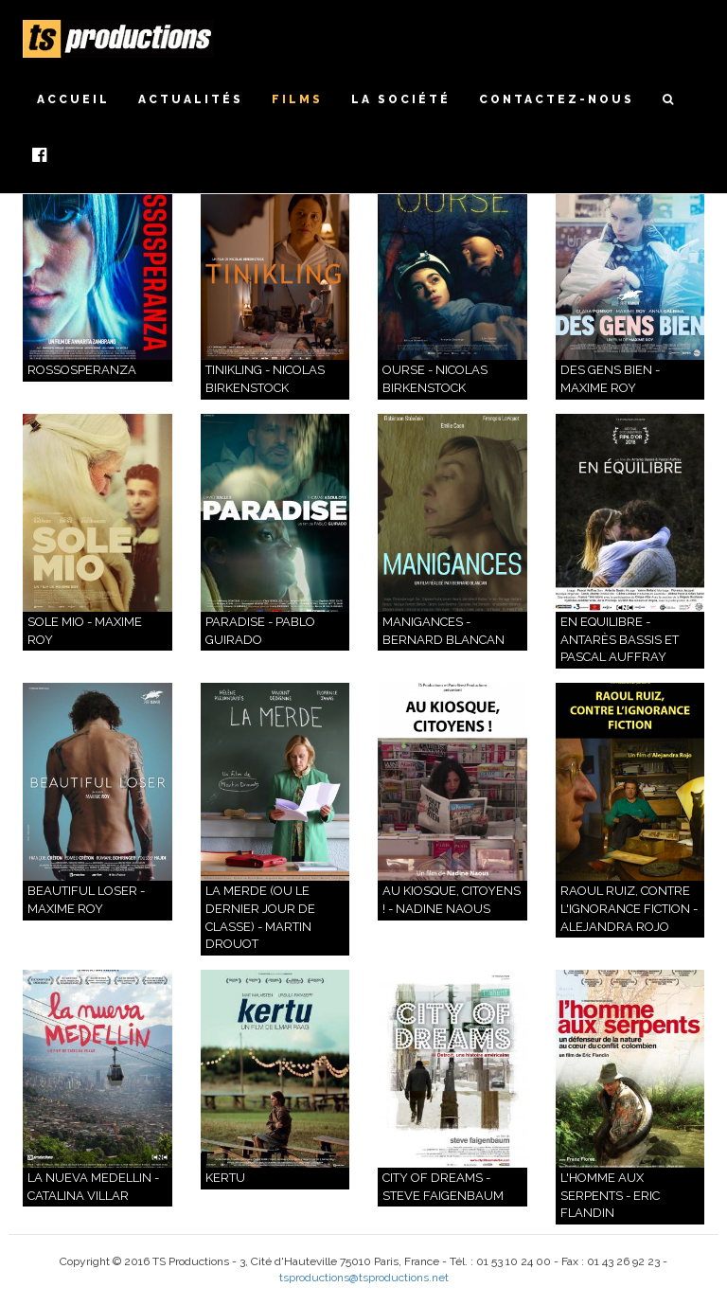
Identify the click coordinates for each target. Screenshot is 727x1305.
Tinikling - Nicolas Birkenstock (265, 379)
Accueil (73, 99)
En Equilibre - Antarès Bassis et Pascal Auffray (619, 639)
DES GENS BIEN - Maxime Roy (610, 379)
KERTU (225, 1178)
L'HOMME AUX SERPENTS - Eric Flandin (610, 1195)
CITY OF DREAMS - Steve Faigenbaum (443, 1187)
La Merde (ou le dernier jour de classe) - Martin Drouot (260, 917)
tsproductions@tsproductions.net (364, 1277)
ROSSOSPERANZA (81, 370)
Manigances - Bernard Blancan (443, 631)
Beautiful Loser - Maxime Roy (86, 900)
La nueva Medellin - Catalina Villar (93, 1187)
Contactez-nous (556, 99)
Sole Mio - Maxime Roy (84, 631)
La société (401, 99)
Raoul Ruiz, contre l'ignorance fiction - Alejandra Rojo (629, 908)
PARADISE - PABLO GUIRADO (260, 631)
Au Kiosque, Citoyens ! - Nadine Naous (451, 900)
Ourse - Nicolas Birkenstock (435, 379)
